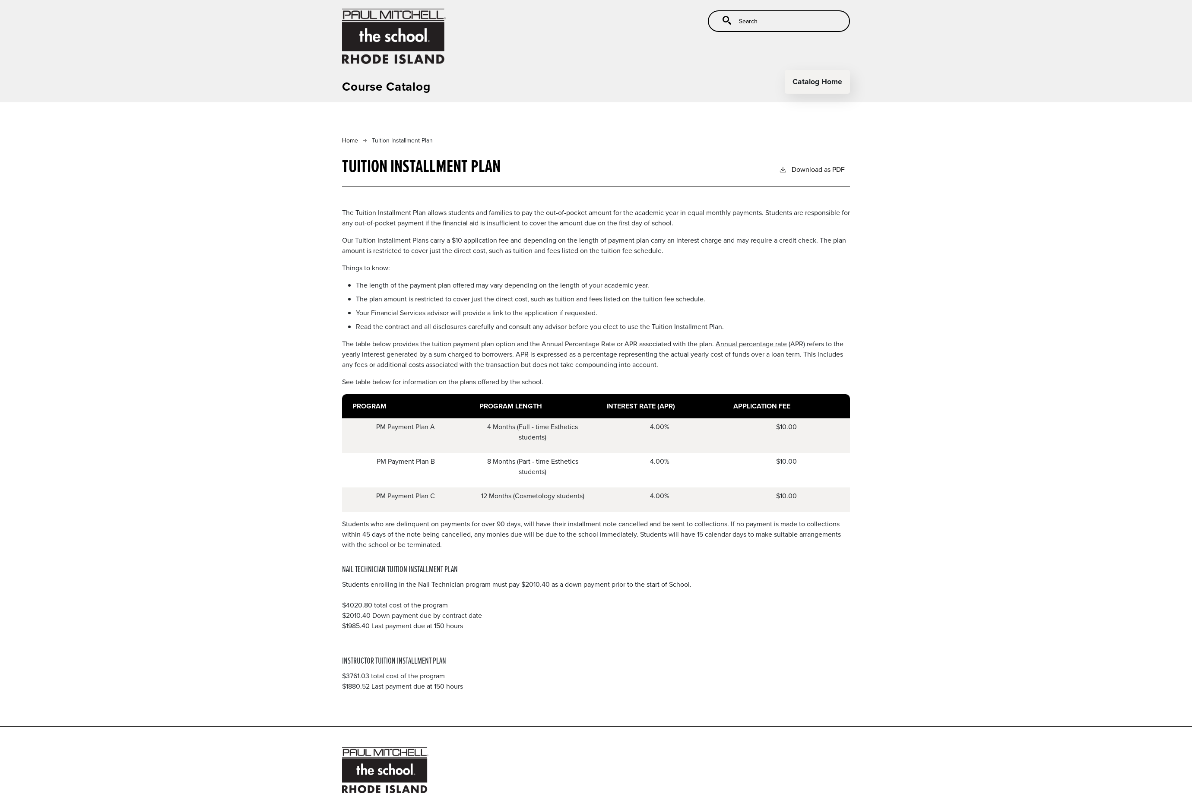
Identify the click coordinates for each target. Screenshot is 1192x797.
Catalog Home (817, 81)
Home (350, 140)
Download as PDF (812, 169)
